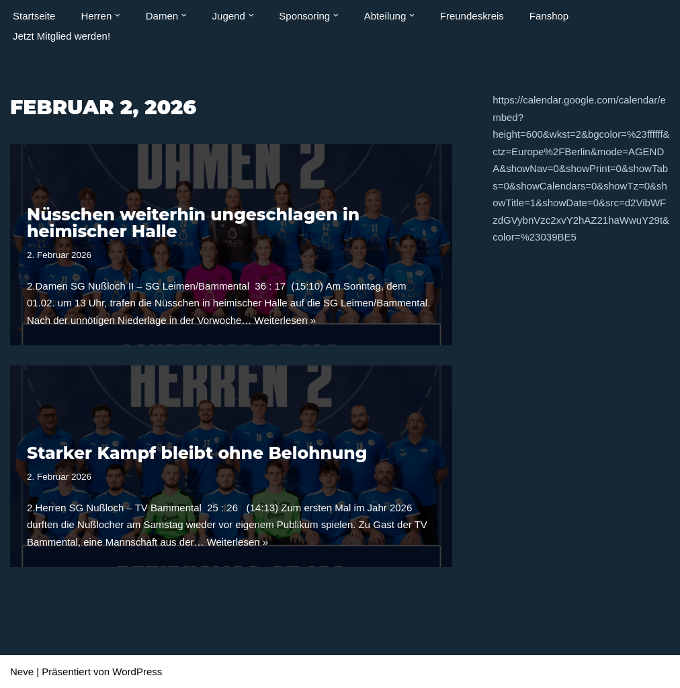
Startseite (34, 16)
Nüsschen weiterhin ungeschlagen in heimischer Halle (193, 222)
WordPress (137, 671)
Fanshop (548, 16)
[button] (117, 15)
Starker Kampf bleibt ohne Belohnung (197, 453)
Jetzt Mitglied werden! (61, 36)
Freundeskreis (472, 16)
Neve (22, 671)
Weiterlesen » (285, 320)
